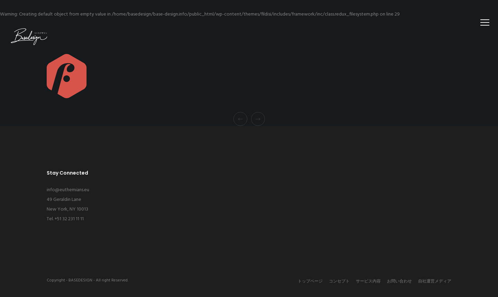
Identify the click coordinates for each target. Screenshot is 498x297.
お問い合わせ (399, 281)
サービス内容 (368, 281)
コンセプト (339, 281)
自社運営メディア (434, 281)
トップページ (310, 281)
